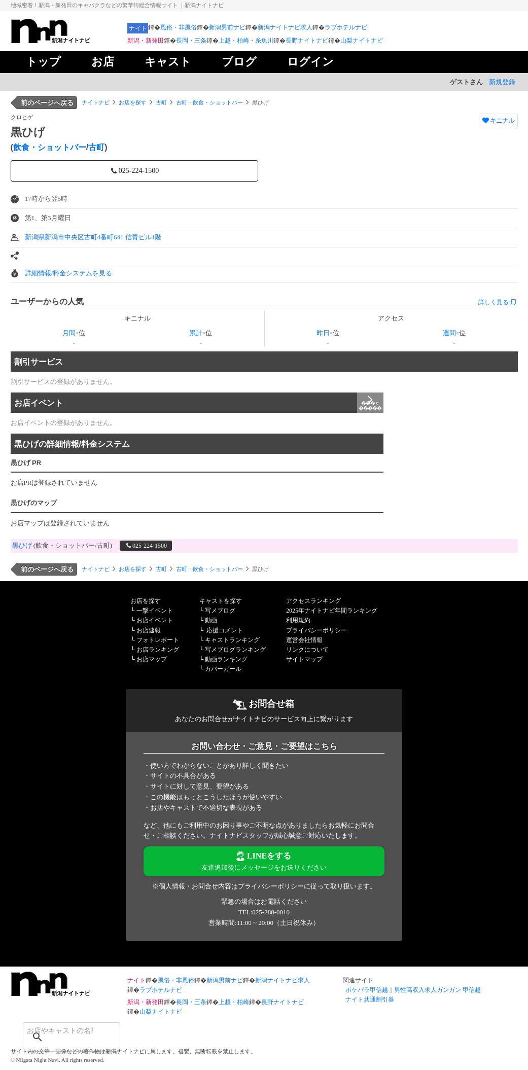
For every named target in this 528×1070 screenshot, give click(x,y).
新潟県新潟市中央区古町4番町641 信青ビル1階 (93, 237)
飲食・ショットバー (49, 147)
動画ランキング (226, 659)
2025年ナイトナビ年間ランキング (331, 610)
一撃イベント (154, 610)
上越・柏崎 (234, 1002)
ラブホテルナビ (346, 27)
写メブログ (220, 610)
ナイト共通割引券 (369, 999)
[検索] (58, 1030)
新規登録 (502, 82)
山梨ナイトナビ (361, 40)
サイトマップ (304, 659)
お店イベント (198, 403)
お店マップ (151, 659)
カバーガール (223, 668)
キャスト (168, 61)
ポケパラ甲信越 (366, 989)
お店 (102, 61)
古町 (161, 102)
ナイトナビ (96, 102)
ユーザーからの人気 (47, 301)
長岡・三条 (191, 40)
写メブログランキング (235, 649)
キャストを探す (220, 600)
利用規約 (298, 620)
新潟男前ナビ (227, 27)
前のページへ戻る (47, 102)
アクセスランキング (313, 600)
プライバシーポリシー (316, 630)
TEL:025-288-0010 (264, 912)
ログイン (310, 61)
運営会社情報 (304, 640)
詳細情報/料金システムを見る (69, 273)
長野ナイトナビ (307, 40)
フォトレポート (157, 640)
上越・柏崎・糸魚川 (246, 40)
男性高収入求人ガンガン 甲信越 (437, 989)
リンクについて (307, 649)
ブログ (239, 61)
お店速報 (148, 630)
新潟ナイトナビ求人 (285, 27)
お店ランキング (157, 649)
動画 (211, 620)
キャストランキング (232, 640)
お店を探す (133, 102)
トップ (43, 61)
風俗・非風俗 (178, 27)
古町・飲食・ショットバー (209, 102)
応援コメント (224, 630)
